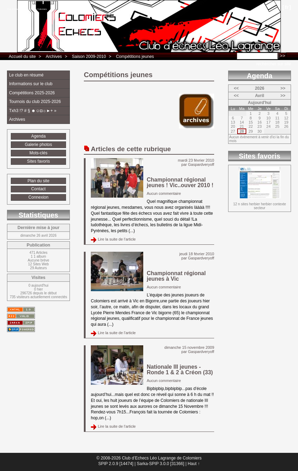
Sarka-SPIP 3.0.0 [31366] (160, 463)
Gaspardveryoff (201, 164)
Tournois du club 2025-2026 (35, 101)
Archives (54, 56)
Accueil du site (22, 56)
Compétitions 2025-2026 (32, 92)
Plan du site (39, 180)
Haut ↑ (194, 463)
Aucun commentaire (164, 193)
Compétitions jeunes (135, 56)
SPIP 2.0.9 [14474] (115, 463)
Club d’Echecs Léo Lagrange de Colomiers (27, 9)
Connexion (38, 197)
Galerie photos (38, 144)
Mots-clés (38, 152)
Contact (38, 188)
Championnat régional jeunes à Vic (176, 276)
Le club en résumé (26, 75)
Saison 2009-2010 (89, 56)
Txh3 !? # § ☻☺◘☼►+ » (32, 110)
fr (287, 7)
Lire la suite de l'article (117, 239)
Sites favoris (38, 161)
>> (283, 88)
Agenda (38, 136)
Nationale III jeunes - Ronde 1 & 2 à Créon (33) (180, 369)
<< (236, 88)
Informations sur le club (30, 83)
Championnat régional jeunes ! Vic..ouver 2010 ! (180, 182)
